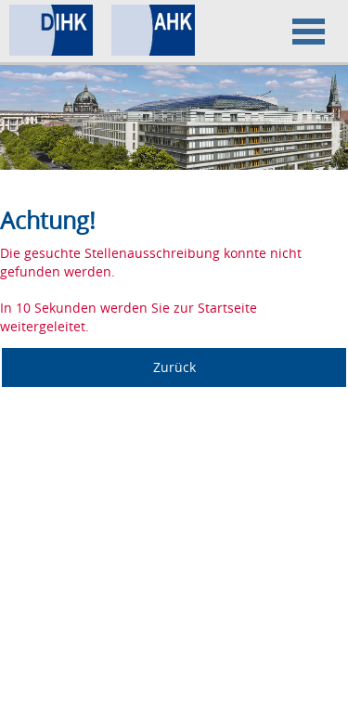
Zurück (174, 367)
